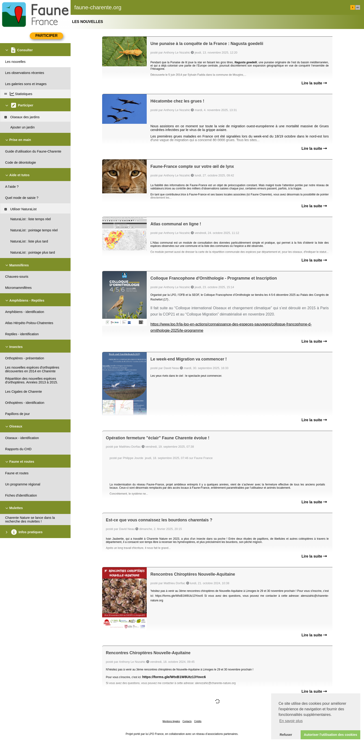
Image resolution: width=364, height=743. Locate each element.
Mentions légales (171, 721)
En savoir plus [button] (291, 721)
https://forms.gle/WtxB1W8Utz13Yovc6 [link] (174, 677)
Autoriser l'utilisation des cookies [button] (330, 735)
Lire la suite (314, 83)
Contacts (187, 721)
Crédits (198, 721)
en (358, 7)
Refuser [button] (286, 735)
